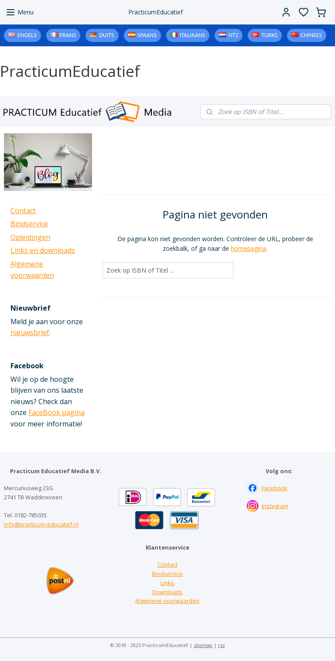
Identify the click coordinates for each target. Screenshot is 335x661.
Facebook (274, 488)
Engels (27, 35)
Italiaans (192, 35)
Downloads (167, 592)
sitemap (203, 645)
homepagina (249, 248)
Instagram (275, 506)
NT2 (233, 35)
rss (221, 645)
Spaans (147, 35)
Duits (106, 35)
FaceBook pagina (56, 412)
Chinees (311, 35)
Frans (68, 35)
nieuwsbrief (29, 332)
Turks (269, 35)
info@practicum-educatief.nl (41, 524)
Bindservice (29, 223)
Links (167, 583)
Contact (23, 210)
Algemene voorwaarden (167, 601)
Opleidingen (30, 237)
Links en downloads (42, 250)
